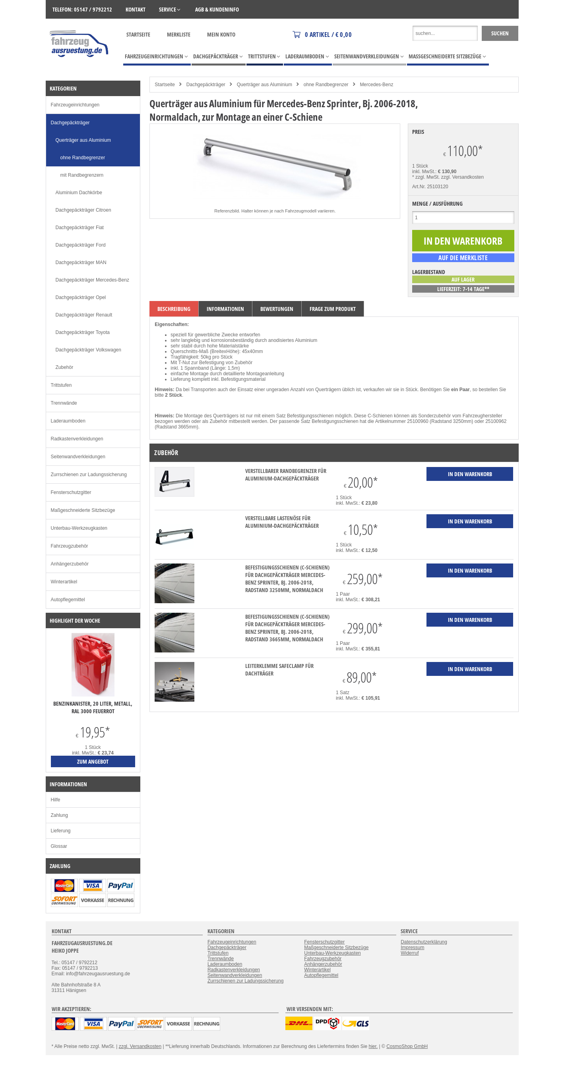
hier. (373, 1046)
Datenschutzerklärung (424, 942)
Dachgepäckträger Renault (84, 315)
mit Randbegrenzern (82, 175)
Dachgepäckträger (205, 84)
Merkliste (178, 34)
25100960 (417, 421)
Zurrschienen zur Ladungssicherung (89, 474)
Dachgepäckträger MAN (81, 262)
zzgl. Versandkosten (462, 177)
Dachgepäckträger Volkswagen (88, 350)
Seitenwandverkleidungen (78, 456)
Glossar (59, 846)
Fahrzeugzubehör (69, 546)
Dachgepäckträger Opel (81, 297)
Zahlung (59, 815)
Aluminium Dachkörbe (79, 192)
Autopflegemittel (68, 599)
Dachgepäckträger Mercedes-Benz (92, 280)
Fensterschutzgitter (71, 492)
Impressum (412, 947)
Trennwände (64, 403)
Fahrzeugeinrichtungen (75, 105)
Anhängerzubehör (70, 564)
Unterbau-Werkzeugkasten (79, 528)
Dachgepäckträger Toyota (83, 332)
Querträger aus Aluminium (264, 84)
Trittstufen (61, 385)
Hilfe (55, 800)
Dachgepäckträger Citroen (83, 210)
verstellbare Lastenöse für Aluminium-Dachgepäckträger (282, 521)
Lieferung (61, 831)
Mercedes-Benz (376, 84)
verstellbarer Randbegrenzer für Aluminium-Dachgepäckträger (285, 474)
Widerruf (410, 953)
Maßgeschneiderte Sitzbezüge (83, 510)
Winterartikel (64, 582)
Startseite (138, 34)
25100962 (495, 421)
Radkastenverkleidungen (77, 439)
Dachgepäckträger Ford (81, 245)
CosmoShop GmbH (407, 1046)
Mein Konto (221, 34)
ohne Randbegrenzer (326, 84)
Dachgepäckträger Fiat (80, 227)
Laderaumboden (68, 421)
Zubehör (65, 367)
